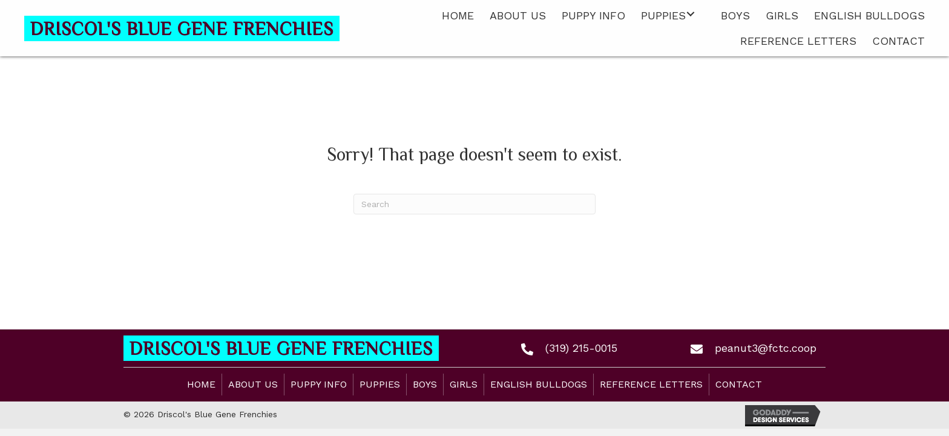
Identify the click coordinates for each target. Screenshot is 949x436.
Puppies (380, 384)
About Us (253, 384)
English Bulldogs (538, 384)
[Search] (474, 204)
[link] (458, 14)
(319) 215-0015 (581, 348)
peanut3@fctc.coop (765, 348)
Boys (425, 384)
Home (201, 384)
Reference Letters (651, 384)
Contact (738, 384)
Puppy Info (319, 384)
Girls (464, 384)
